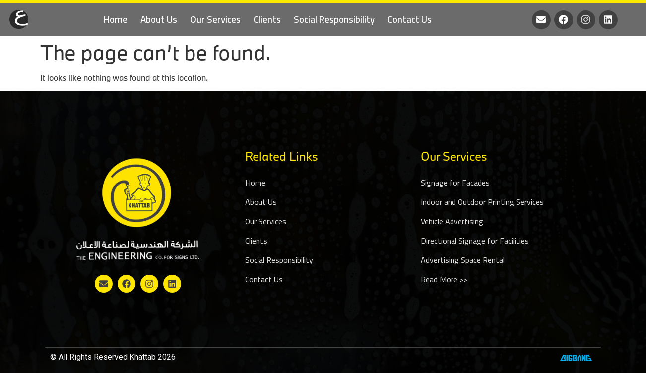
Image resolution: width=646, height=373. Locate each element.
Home (116, 19)
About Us (158, 19)
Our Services (215, 19)
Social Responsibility (334, 19)
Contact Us (410, 19)
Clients (267, 19)
